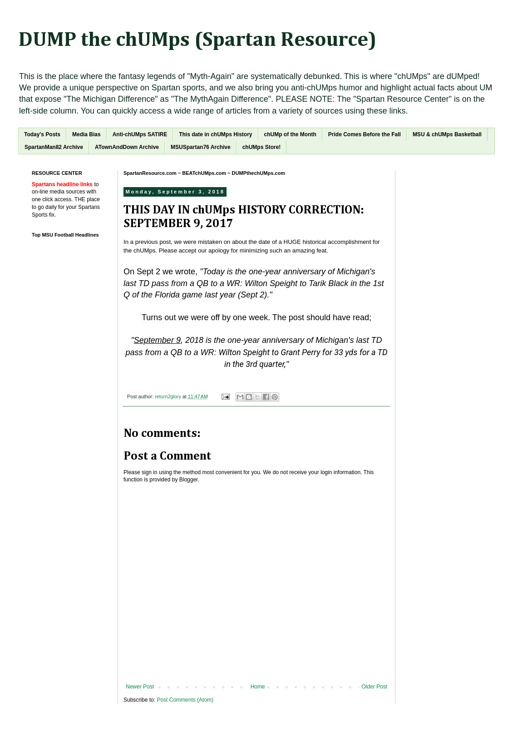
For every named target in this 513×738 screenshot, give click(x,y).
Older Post (374, 687)
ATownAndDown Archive (127, 147)
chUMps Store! (261, 147)
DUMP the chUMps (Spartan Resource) (197, 40)
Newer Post (140, 687)
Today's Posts (42, 134)
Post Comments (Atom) (185, 700)
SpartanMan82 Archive (54, 147)
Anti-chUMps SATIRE (140, 134)
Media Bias (86, 134)
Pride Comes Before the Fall (364, 134)
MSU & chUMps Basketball (447, 134)
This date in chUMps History (215, 134)
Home (258, 687)
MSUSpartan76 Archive (201, 147)
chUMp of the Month (290, 134)
